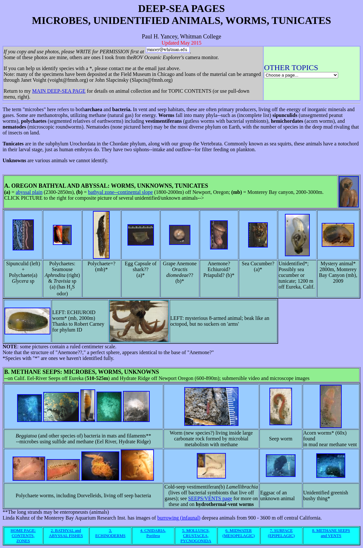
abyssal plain (29, 192)
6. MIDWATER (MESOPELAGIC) (239, 533)
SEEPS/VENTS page (210, 498)
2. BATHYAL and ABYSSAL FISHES (66, 533)
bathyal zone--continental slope (120, 192)
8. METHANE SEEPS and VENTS (331, 533)
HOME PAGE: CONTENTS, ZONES (23, 535)
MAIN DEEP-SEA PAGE (59, 91)
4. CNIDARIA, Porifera (153, 533)
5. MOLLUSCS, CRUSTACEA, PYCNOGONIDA (195, 535)
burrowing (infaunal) (178, 518)
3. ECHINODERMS (110, 533)
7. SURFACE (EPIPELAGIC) (281, 533)
